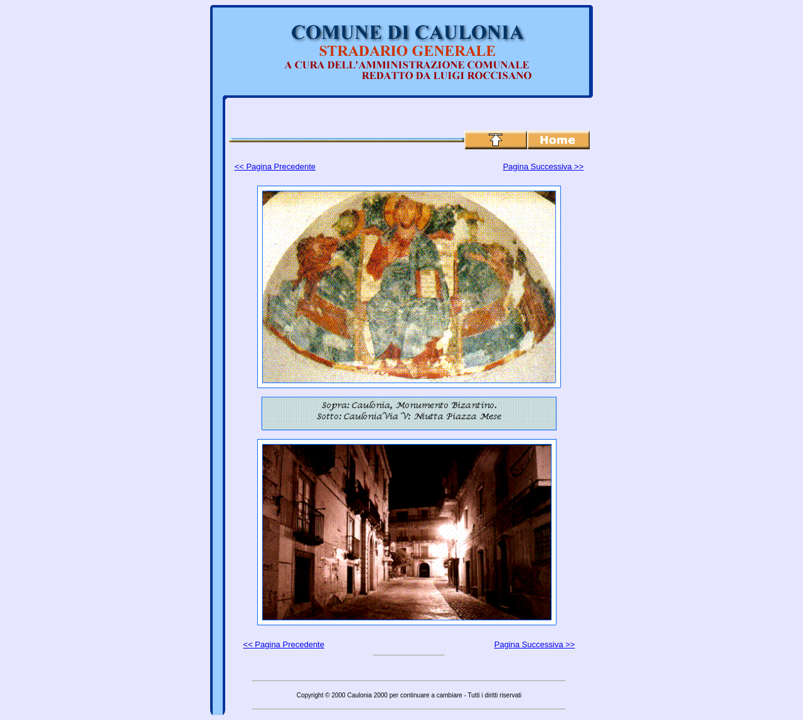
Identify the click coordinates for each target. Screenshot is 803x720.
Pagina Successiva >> (543, 166)
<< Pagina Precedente (275, 166)
